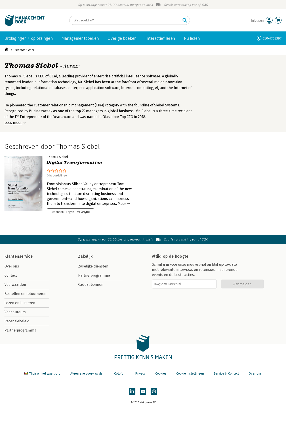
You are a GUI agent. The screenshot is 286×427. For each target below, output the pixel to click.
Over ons (11, 266)
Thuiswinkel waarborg (42, 373)
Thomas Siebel (24, 50)
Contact (10, 275)
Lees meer (13, 122)
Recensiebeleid (16, 321)
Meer (122, 203)
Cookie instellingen (190, 373)
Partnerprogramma (20, 330)
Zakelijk (85, 256)
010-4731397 (272, 38)
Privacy (140, 373)
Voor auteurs (15, 312)
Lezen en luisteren (19, 303)
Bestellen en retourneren (25, 294)
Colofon (119, 373)
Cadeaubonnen (90, 284)
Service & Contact (226, 373)
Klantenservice (18, 256)
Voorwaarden (15, 284)
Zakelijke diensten (93, 266)
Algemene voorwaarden (87, 373)
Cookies (160, 373)
